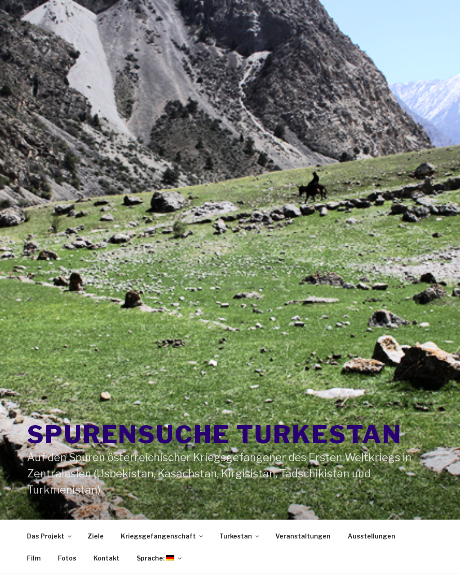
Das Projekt (50, 536)
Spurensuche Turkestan (214, 434)
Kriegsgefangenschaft (162, 536)
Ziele (96, 536)
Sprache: (160, 558)
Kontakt (106, 558)
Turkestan (240, 536)
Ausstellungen (371, 536)
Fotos (67, 558)
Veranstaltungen (303, 536)
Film (34, 558)
